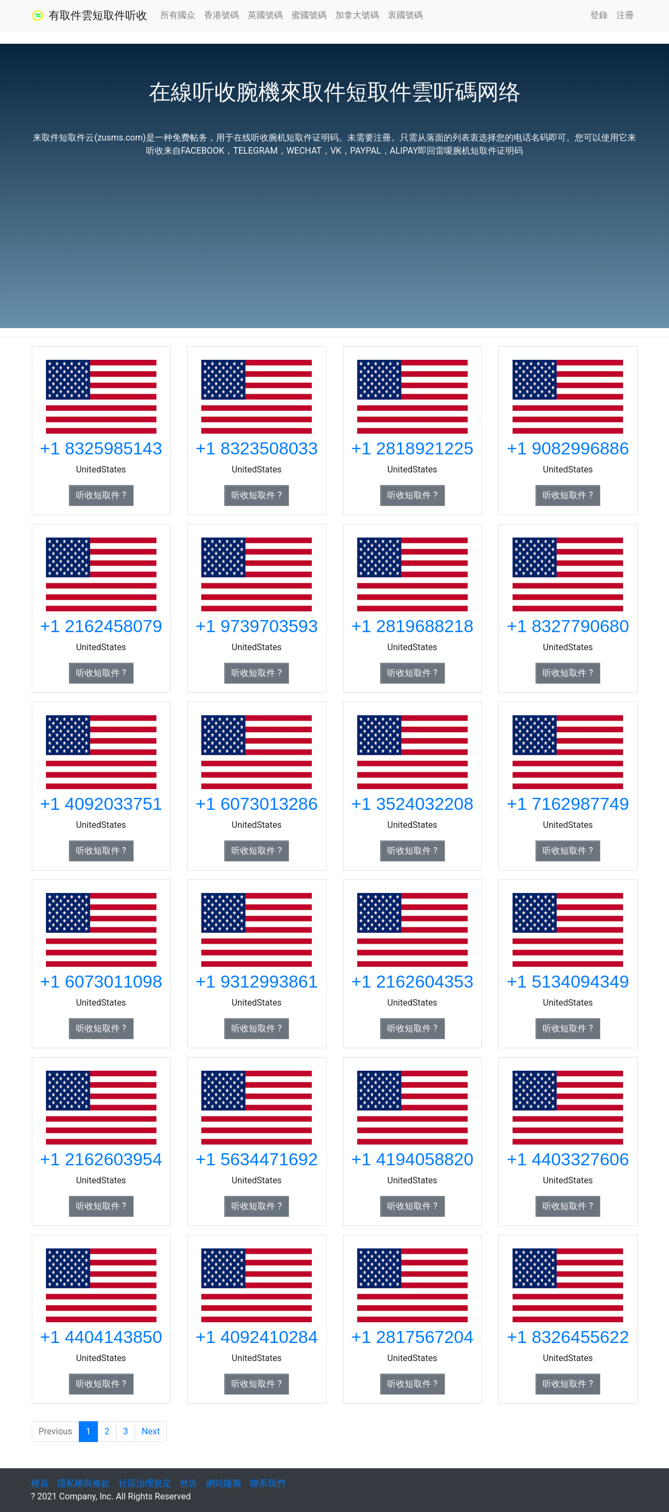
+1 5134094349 (568, 981)
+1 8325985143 (101, 448)
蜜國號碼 (309, 15)
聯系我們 (267, 1483)
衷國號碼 (405, 15)
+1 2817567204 (412, 1337)
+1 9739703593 (257, 626)
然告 (188, 1483)
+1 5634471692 (257, 1159)
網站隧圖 (223, 1483)
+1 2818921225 (412, 448)
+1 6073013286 (257, 804)
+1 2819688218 (412, 626)
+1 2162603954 (101, 1159)
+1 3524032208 (412, 804)
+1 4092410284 (257, 1337)
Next (151, 1431)
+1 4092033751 (101, 804)
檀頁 (40, 1483)
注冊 (625, 15)
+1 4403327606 (568, 1159)
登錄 (599, 15)
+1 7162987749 (568, 804)
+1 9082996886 (568, 448)
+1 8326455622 (568, 1337)
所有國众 (177, 15)
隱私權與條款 (83, 1483)
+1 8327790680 (568, 626)
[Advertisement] (334, 238)
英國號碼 (265, 15)
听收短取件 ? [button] (101, 495)
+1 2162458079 (101, 626)
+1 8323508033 (257, 448)
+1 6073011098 (101, 981)
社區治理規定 (145, 1483)
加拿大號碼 (357, 15)
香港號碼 (221, 15)
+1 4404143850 (101, 1337)
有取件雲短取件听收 (89, 15)
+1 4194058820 (412, 1159)
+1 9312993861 (257, 981)
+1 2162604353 (412, 981)
